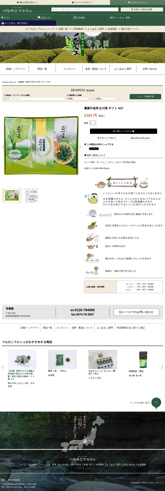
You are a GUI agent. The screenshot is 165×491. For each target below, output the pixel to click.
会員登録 (112, 29)
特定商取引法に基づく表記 (131, 327)
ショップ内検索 (144, 96)
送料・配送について (96, 69)
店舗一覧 (63, 29)
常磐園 (21, 82)
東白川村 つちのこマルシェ (17, 10)
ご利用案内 (77, 29)
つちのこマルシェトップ (41, 29)
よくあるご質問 (95, 29)
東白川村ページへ (130, 29)
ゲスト (7, 18)
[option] (22, 369)
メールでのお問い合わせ (138, 312)
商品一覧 (42, 69)
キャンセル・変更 (121, 18)
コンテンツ (69, 69)
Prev (3, 147)
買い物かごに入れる (122, 131)
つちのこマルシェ (139, 2)
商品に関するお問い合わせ (140, 138)
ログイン (23, 465)
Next (80, 147)
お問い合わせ (150, 69)
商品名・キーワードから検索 (18, 95)
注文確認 (81, 18)
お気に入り (46, 18)
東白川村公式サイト (28, 2)
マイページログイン (83, 2)
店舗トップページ (15, 69)
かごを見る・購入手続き (16, 23)
